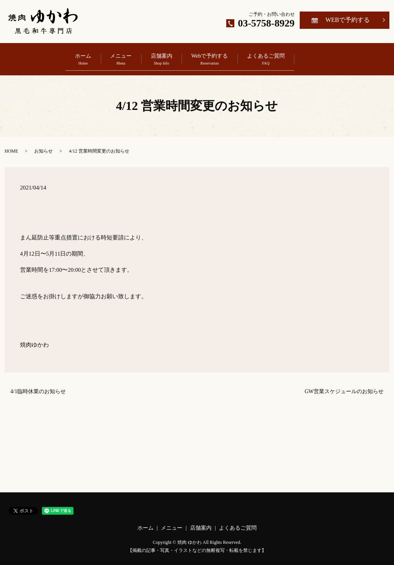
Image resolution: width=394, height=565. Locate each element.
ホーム (52, 56)
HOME (11, 145)
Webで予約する (225, 56)
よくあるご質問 (297, 56)
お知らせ (43, 145)
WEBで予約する (348, 20)
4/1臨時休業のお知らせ (38, 386)
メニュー (105, 56)
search (357, 56)
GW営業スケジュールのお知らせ (344, 386)
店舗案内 (161, 56)
